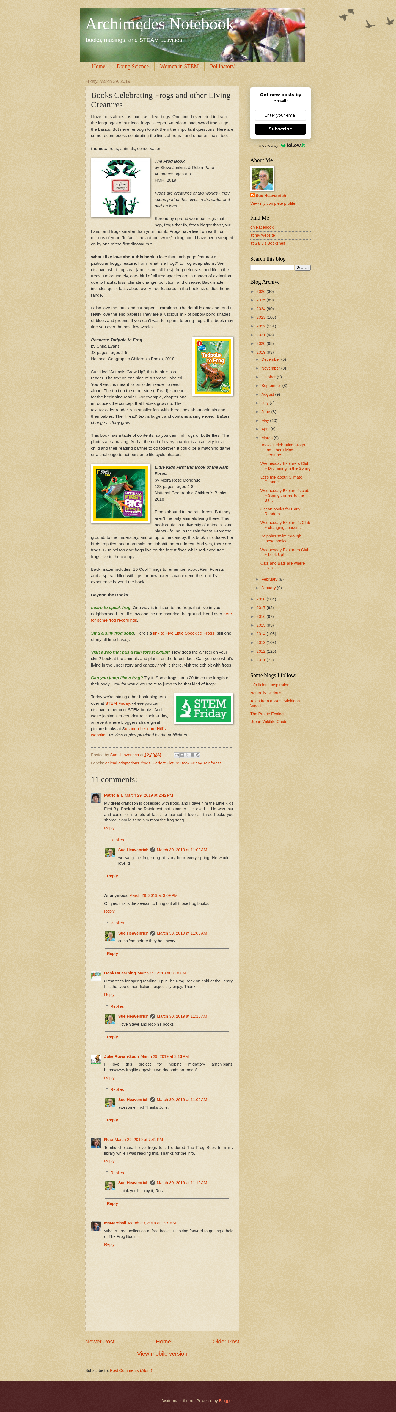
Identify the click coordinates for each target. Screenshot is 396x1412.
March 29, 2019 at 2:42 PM (149, 795)
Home (98, 66)
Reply (109, 828)
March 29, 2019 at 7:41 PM (139, 1139)
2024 (262, 309)
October (269, 377)
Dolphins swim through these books (280, 538)
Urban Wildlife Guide (268, 721)
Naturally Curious (265, 693)
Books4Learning (120, 973)
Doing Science (133, 66)
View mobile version (162, 1353)
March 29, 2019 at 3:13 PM (165, 1056)
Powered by (280, 145)
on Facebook (262, 227)
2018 (262, 599)
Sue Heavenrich (133, 850)
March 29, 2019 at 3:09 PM (153, 895)
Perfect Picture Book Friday (177, 763)
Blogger (226, 1401)
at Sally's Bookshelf (267, 243)
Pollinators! (223, 66)
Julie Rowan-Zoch (121, 1056)
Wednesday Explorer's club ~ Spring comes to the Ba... (284, 495)
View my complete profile (272, 203)
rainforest (212, 763)
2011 (262, 660)
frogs (145, 763)
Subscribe (280, 129)
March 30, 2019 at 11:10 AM (182, 1016)
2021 (262, 335)
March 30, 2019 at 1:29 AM (152, 1223)
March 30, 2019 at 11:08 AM (182, 850)
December (271, 359)
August (268, 394)
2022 (262, 326)
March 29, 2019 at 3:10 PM (162, 973)
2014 (262, 634)
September (271, 385)
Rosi (108, 1139)
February (270, 579)
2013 (262, 642)
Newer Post (99, 1341)
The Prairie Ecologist (269, 714)
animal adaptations (122, 763)
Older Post (226, 1341)
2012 (262, 651)
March (267, 438)
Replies (117, 840)
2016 (262, 616)
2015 (262, 625)
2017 (262, 607)
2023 (262, 317)
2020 (262, 343)
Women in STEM (179, 66)
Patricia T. (113, 795)
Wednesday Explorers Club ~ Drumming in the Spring (285, 466)
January (269, 588)
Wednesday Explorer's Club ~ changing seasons (285, 525)
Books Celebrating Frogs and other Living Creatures (282, 450)
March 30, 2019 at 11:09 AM (182, 1099)
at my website (262, 235)
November (271, 368)
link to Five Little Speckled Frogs (183, 633)
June (266, 411)
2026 (262, 291)
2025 (262, 300)
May (265, 420)
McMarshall (115, 1223)
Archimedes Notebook (159, 24)
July (265, 403)
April (266, 429)
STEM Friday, (118, 703)
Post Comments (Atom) (131, 1370)
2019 (262, 352)
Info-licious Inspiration (269, 685)
